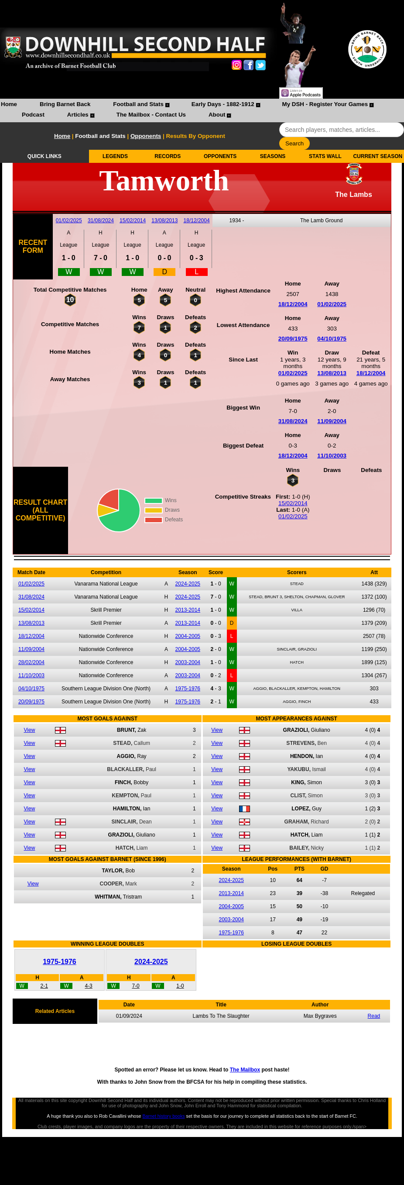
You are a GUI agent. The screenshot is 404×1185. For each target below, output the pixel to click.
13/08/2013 (164, 220)
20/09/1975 (293, 338)
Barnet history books (163, 1116)
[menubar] (202, 110)
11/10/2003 (331, 455)
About (217, 114)
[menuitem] (9, 105)
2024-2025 (187, 584)
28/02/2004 (31, 662)
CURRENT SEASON (377, 156)
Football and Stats (138, 104)
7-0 (135, 986)
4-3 (88, 986)
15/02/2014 (133, 220)
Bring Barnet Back (65, 104)
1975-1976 (187, 689)
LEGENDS (115, 156)
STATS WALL (325, 156)
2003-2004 (187, 662)
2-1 (44, 986)
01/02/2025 (69, 220)
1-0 (180, 986)
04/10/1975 (331, 338)
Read (374, 1016)
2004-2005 (187, 636)
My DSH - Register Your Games (325, 104)
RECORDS (167, 156)
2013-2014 (187, 610)
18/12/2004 (197, 220)
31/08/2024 (101, 220)
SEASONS (273, 156)
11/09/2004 (331, 421)
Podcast (33, 114)
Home (9, 104)
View (29, 730)
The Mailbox (245, 1070)
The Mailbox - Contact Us (151, 114)
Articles (78, 114)
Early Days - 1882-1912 (223, 104)
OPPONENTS (220, 156)
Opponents (145, 136)
